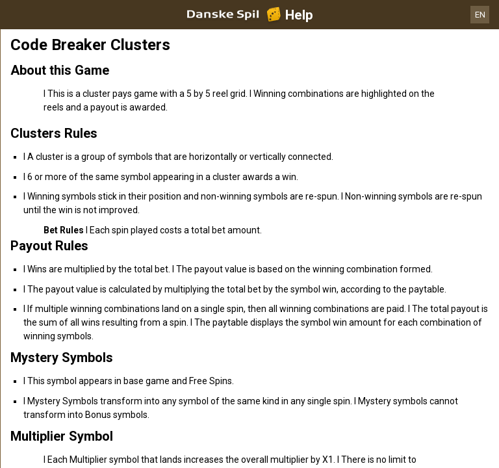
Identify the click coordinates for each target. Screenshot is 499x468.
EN (480, 15)
